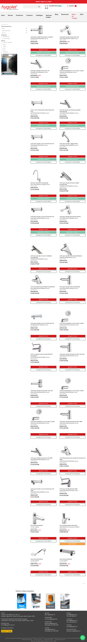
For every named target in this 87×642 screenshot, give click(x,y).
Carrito (71, 6)
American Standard (7, 42)
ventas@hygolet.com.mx (7, 625)
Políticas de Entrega (48, 639)
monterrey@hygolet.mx (51, 619)
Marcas (10, 15)
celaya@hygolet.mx (50, 629)
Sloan (4, 50)
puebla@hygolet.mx (71, 614)
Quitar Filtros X (4, 24)
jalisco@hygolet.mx (50, 614)
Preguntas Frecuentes (7, 627)
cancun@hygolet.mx (71, 626)
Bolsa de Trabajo (74, 16)
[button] (16, 601)
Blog (56, 14)
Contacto (29, 15)
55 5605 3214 (52, 6)
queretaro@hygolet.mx (51, 623)
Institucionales (6, 38)
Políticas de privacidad (27, 639)
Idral (4, 48)
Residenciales (6, 36)
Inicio (3, 15)
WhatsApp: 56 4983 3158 (51, 625)
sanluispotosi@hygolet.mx (73, 631)
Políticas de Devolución (60, 639)
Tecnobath (5, 52)
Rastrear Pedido (49, 16)
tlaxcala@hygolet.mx (72, 620)
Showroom (65, 14)
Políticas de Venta (38, 639)
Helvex (4, 46)
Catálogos (39, 15)
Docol (4, 44)
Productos (19, 15)
